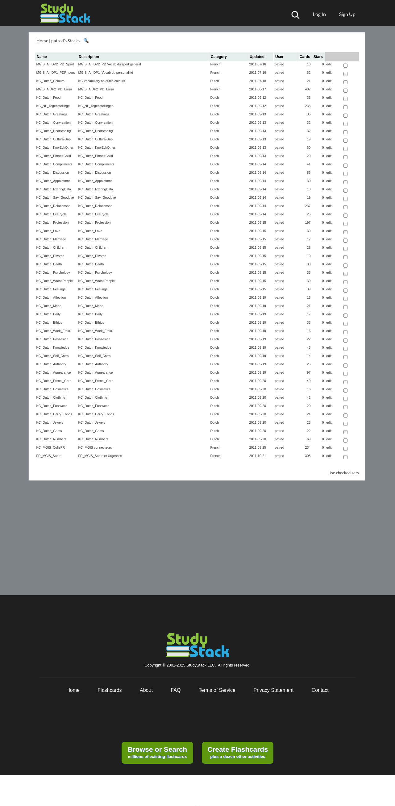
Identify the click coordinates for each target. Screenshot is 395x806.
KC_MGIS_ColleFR (50, 447)
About (146, 690)
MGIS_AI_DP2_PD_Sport (55, 64)
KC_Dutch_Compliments (54, 164)
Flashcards (110, 690)
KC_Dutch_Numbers (51, 439)
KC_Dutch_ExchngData (53, 189)
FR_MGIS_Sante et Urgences (100, 456)
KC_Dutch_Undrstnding (53, 131)
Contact (320, 690)
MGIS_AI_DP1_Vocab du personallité (105, 72)
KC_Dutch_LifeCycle (51, 214)
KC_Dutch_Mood (48, 306)
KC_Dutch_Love (48, 231)
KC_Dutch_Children (50, 247)
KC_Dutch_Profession (52, 222)
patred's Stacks (65, 40)
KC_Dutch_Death (49, 264)
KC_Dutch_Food (48, 97)
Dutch (214, 81)
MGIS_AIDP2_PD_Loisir (54, 89)
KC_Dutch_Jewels (49, 422)
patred (279, 64)
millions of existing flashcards (157, 752)
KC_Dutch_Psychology (53, 272)
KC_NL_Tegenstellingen (96, 106)
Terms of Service (217, 690)
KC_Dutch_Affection (51, 297)
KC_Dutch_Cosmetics (52, 389)
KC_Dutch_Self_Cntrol (52, 356)
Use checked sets (343, 473)
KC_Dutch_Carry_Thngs (54, 414)
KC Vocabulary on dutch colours (101, 81)
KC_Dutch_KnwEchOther (54, 147)
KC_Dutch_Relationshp (53, 206)
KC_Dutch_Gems (49, 431)
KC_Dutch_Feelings (51, 289)
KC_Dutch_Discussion (52, 172)
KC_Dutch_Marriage (51, 239)
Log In (319, 14)
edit (328, 64)
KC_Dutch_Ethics (49, 322)
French (215, 64)
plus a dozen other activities (237, 752)
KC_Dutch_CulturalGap (53, 139)
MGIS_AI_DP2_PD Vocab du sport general (109, 64)
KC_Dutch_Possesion (52, 339)
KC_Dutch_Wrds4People (54, 281)
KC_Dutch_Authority (51, 364)
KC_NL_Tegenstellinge (53, 106)
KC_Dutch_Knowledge (52, 347)
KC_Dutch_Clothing (50, 397)
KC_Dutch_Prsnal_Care (54, 381)
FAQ (176, 690)
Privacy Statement (273, 690)
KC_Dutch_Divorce (50, 256)
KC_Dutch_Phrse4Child (53, 156)
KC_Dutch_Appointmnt (53, 181)
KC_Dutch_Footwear (51, 406)
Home (42, 40)
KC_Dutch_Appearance (53, 372)
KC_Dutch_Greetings (52, 114)
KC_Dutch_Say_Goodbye (55, 197)
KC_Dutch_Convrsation (53, 122)
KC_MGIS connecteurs (95, 447)
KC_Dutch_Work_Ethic (53, 331)
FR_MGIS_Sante (48, 456)
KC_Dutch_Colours (50, 81)
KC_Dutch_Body (48, 314)
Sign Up (347, 14)
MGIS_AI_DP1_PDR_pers (55, 72)
